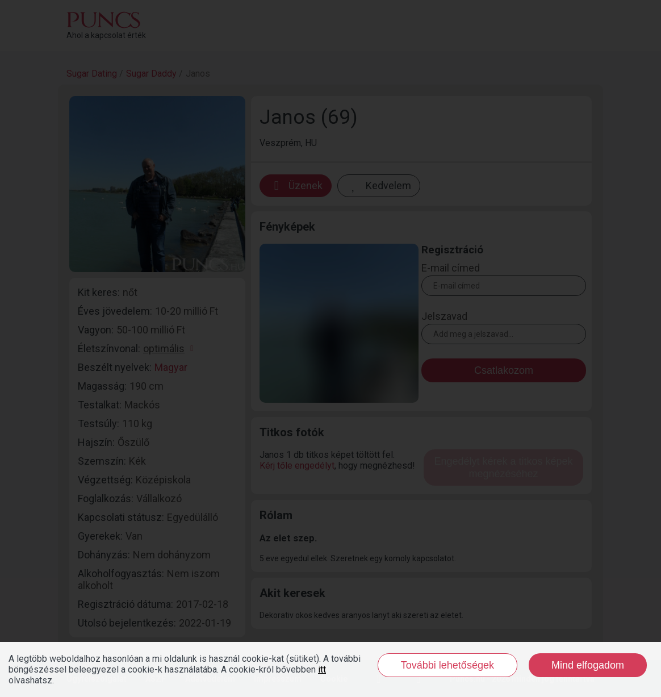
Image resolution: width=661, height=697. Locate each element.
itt (322, 669)
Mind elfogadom (587, 665)
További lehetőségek (447, 665)
